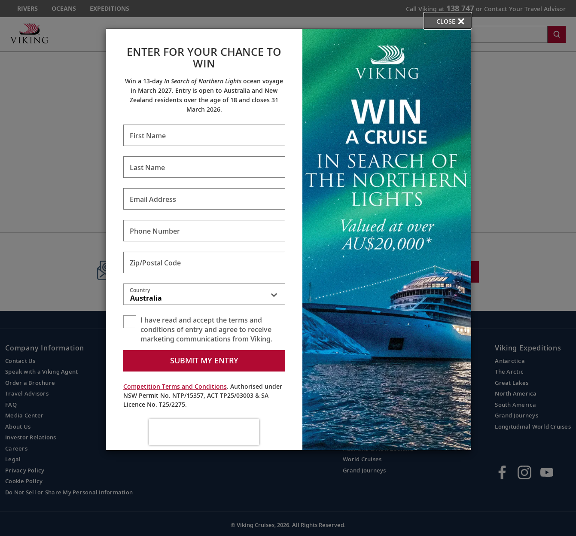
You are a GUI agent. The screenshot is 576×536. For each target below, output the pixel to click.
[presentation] (204, 432)
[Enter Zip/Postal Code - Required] (204, 262)
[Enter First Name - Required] (204, 135)
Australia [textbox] (146, 298)
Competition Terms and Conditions (175, 386)
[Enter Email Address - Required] (204, 199)
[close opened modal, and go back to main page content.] (447, 21)
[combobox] (204, 296)
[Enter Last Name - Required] (204, 167)
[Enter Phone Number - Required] (204, 230)
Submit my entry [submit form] (204, 360)
